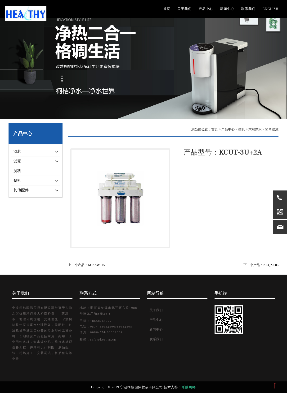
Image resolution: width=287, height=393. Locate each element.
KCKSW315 (96, 265)
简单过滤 (271, 129)
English (270, 9)
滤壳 (17, 161)
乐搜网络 (189, 387)
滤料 (17, 171)
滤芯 (17, 151)
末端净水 (255, 129)
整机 (17, 180)
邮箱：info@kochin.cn (98, 339)
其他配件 (21, 190)
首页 (166, 9)
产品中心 (206, 9)
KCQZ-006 (270, 265)
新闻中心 (227, 9)
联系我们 (248, 9)
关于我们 (184, 9)
